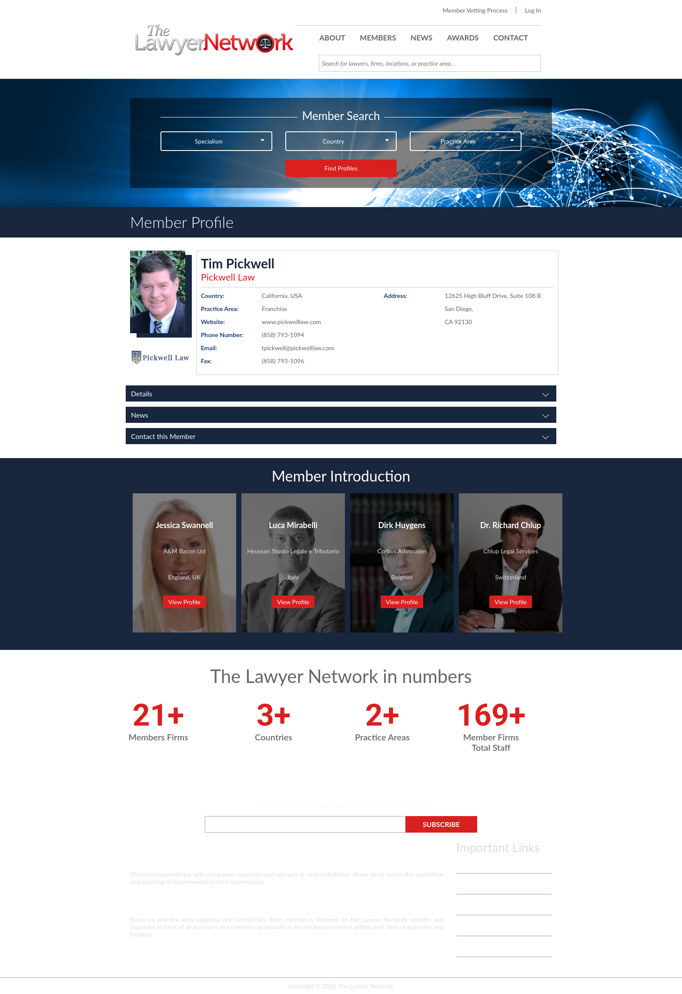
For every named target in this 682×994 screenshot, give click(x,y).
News (421, 37)
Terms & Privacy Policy (486, 863)
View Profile (184, 602)
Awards (463, 37)
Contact (510, 37)
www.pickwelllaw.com (291, 321)
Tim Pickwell (237, 263)
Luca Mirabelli (293, 525)
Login (463, 946)
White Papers (474, 904)
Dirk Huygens (402, 525)
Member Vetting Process (475, 10)
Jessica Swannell (184, 525)
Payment (468, 967)
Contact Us (471, 925)
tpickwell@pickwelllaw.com (298, 347)
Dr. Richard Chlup (510, 525)
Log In (533, 10)
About (332, 37)
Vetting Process (477, 883)
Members (378, 37)
